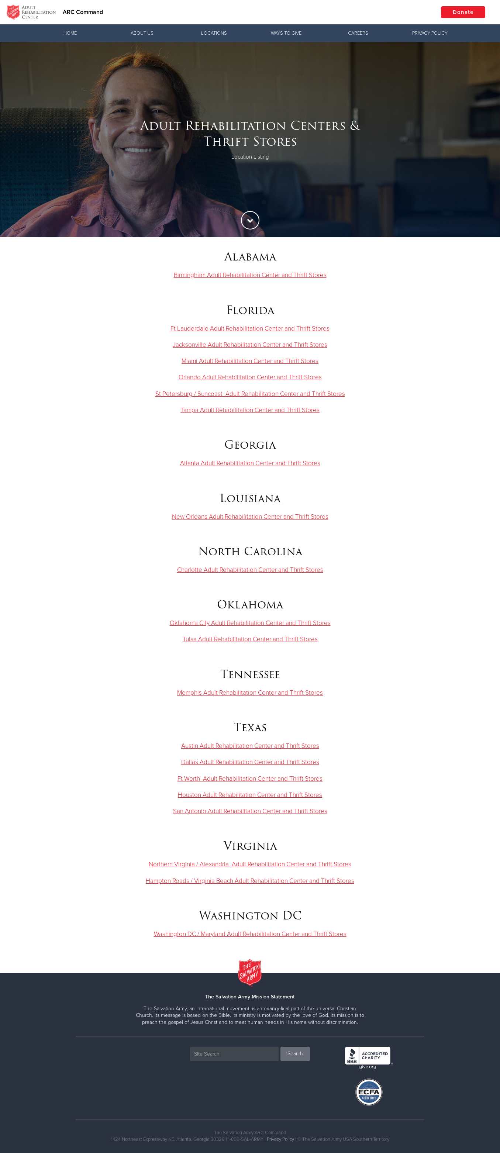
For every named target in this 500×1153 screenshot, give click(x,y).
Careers (358, 33)
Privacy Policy (430, 33)
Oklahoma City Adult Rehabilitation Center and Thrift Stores (250, 623)
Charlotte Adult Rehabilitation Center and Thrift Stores (250, 570)
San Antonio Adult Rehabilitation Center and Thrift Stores (250, 811)
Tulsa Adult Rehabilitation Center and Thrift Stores (250, 639)
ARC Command (83, 12)
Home (70, 33)
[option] (250, 139)
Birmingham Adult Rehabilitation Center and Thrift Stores (250, 275)
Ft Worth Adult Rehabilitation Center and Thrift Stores (250, 779)
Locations (214, 33)
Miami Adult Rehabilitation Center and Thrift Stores (250, 361)
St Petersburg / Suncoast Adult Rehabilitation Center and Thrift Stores (250, 394)
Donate (463, 12)
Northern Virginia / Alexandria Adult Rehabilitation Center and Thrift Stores (250, 864)
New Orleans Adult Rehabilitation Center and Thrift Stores (250, 517)
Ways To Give (286, 33)
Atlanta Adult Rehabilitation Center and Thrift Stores (250, 463)
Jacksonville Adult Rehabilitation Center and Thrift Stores (250, 345)
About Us (142, 33)
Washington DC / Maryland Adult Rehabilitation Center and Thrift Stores (250, 934)
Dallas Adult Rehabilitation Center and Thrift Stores (250, 762)
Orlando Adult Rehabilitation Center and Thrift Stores (250, 377)
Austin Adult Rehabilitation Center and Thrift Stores (250, 746)
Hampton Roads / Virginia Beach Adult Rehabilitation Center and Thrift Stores (250, 881)
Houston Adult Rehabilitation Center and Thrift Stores (250, 795)
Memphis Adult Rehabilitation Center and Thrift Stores (250, 693)
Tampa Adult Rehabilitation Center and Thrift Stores (250, 410)
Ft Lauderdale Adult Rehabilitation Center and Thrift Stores (250, 328)
